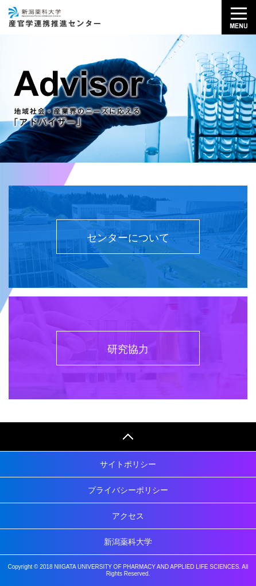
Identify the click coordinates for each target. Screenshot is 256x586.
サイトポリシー (128, 464)
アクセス (128, 516)
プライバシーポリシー (128, 490)
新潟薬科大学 (128, 541)
